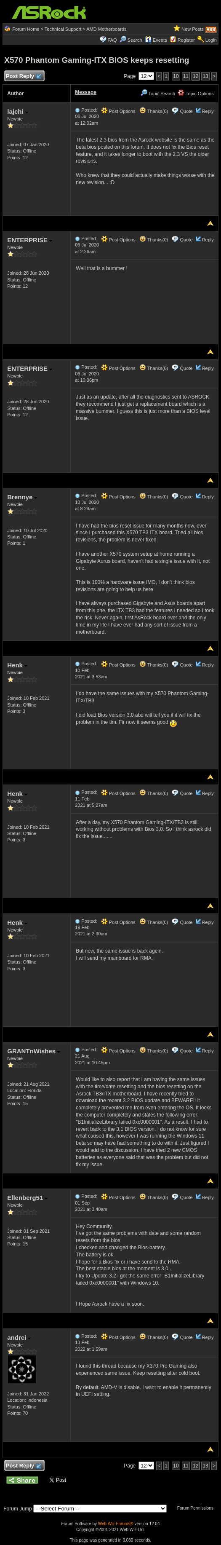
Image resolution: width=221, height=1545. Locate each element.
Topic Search (158, 93)
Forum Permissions (197, 1508)
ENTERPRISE (29, 240)
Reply (208, 111)
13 (205, 76)
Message (85, 92)
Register (186, 40)
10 (175, 76)
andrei (19, 1337)
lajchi (17, 111)
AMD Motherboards (106, 29)
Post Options (118, 111)
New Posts (192, 29)
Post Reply (23, 76)
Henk (17, 665)
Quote (186, 111)
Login (211, 40)
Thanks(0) (153, 111)
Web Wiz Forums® (115, 1523)
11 (186, 76)
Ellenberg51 (27, 1197)
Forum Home (25, 29)
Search (135, 40)
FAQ (112, 40)
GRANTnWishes (33, 1051)
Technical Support (63, 29)
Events (156, 40)
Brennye (22, 497)
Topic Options (196, 93)
